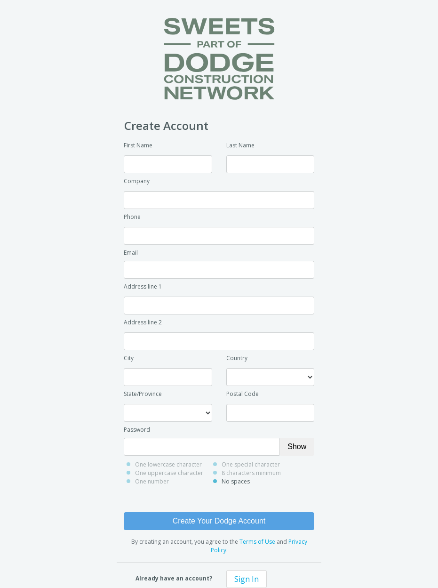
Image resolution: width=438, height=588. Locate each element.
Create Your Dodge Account (219, 521)
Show (296, 447)
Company (137, 181)
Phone (132, 217)
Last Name (240, 145)
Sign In (246, 579)
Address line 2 (143, 322)
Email (131, 253)
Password (137, 430)
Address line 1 (143, 286)
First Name (138, 145)
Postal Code (242, 394)
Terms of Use (257, 542)
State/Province (143, 394)
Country (236, 358)
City (129, 358)
